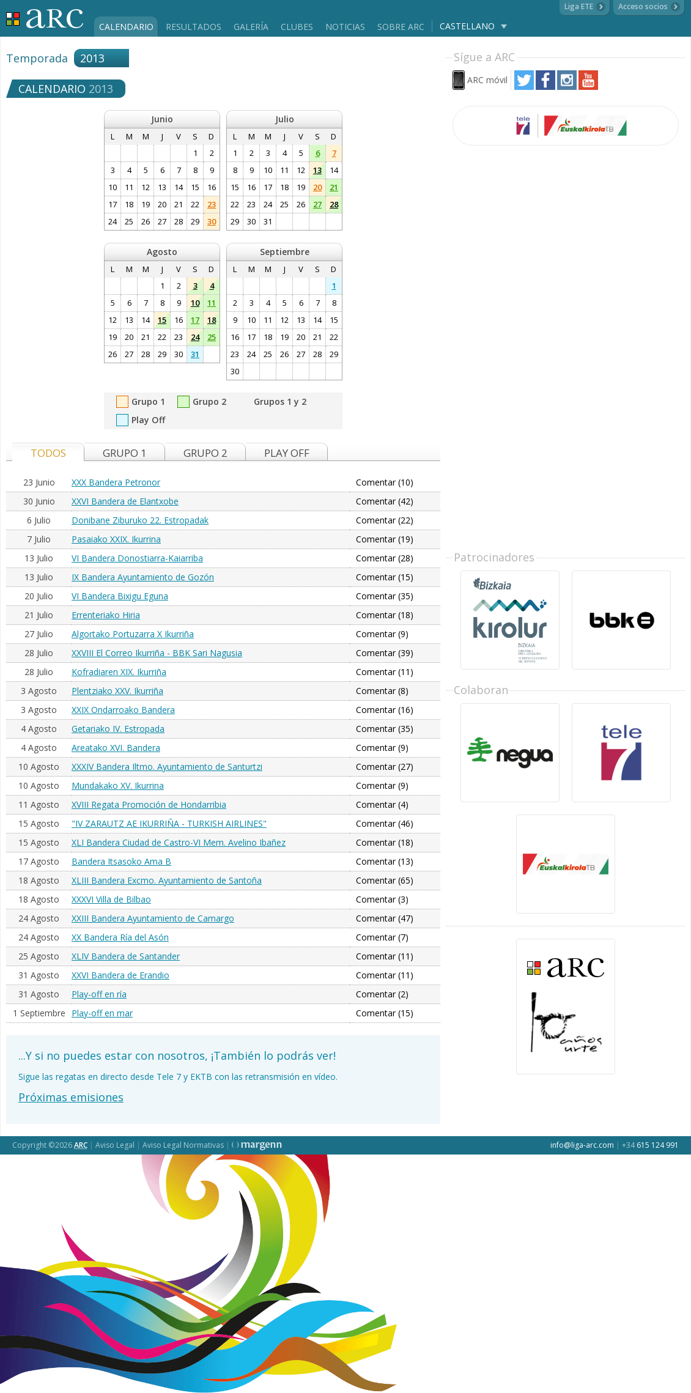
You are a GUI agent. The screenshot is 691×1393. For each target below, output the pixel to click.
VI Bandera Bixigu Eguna (120, 596)
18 (211, 319)
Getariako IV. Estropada (118, 728)
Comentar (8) (382, 690)
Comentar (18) (384, 615)
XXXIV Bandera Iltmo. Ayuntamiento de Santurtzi (167, 766)
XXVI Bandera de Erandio (120, 975)
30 (211, 221)
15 (162, 319)
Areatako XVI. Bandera (116, 747)
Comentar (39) (384, 653)
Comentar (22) (384, 520)
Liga (45, 18)
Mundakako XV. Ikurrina (118, 785)
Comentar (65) (384, 880)
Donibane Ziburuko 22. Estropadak (140, 520)
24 (195, 336)
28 (334, 204)
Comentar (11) (384, 672)
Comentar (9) (382, 634)
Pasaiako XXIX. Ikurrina (116, 539)
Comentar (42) (384, 501)
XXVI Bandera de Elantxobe (125, 501)
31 (195, 354)
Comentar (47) (384, 918)
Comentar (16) (384, 709)
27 (317, 204)
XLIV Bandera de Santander (126, 956)
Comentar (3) (382, 899)
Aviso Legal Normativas (183, 1145)
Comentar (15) (384, 577)
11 (211, 302)
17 (195, 319)
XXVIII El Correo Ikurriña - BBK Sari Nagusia (157, 653)
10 (195, 302)
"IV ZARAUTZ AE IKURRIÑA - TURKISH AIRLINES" (169, 823)
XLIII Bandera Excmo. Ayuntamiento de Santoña (167, 880)
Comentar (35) (384, 596)
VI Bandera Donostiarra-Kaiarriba (137, 558)
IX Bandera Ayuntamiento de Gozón (143, 577)
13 (317, 170)
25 (211, 336)
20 (317, 187)
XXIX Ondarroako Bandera (123, 709)
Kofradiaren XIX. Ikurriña (119, 672)
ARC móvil (487, 80)
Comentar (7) (382, 937)
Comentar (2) (382, 994)
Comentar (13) (384, 861)
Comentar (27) (384, 766)
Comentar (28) (384, 558)
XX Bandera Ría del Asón (120, 937)
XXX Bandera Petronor (116, 482)
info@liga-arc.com (582, 1145)
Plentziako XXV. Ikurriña (117, 690)
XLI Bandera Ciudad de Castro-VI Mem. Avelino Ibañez (179, 842)
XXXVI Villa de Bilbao (111, 899)
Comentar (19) (384, 539)
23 (211, 204)
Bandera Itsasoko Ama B (121, 861)
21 (334, 187)
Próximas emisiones (71, 1097)
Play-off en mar (102, 1013)
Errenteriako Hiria (106, 615)
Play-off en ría (99, 994)
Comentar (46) (384, 823)
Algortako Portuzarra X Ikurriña (133, 634)
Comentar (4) (382, 804)
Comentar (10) (384, 482)
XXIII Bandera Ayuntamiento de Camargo (153, 918)
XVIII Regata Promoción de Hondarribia (149, 804)
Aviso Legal (115, 1145)
